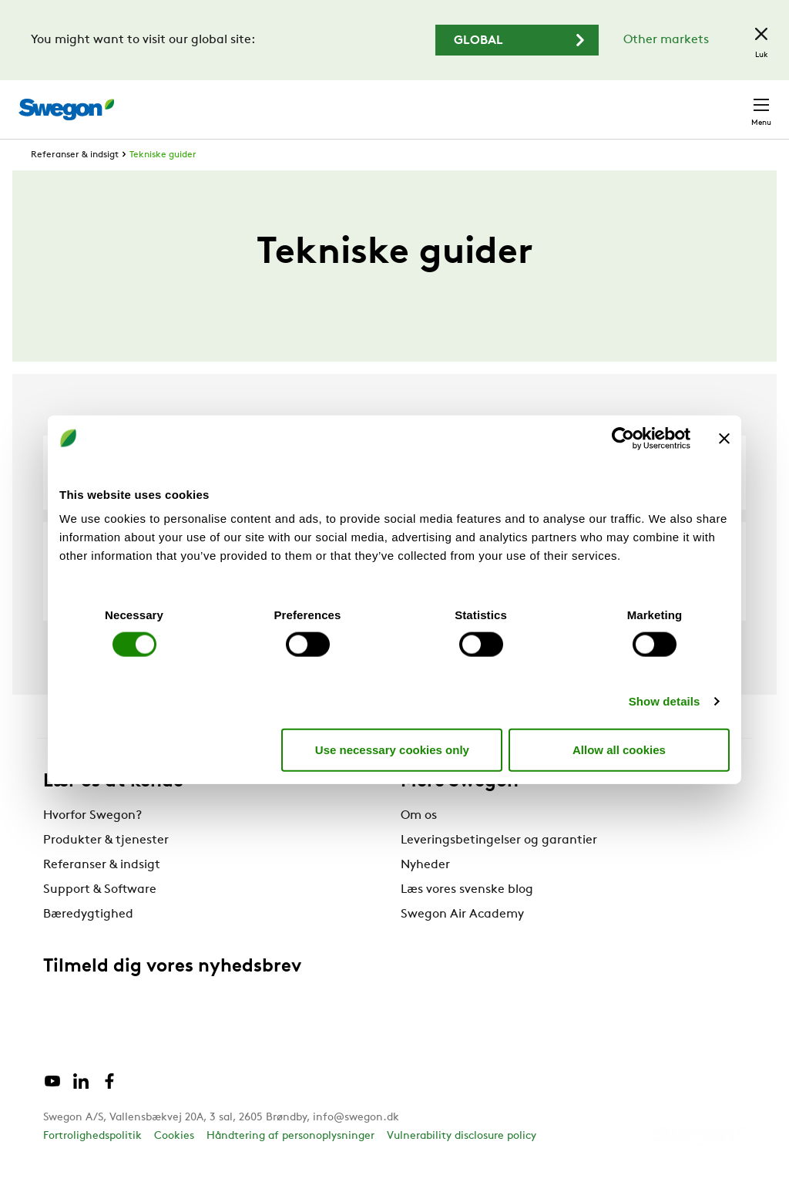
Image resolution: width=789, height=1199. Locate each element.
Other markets (666, 40)
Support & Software (99, 918)
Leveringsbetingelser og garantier (499, 869)
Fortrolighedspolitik (92, 1164)
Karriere (579, 101)
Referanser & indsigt (75, 183)
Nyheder (425, 893)
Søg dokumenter (485, 102)
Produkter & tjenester (106, 869)
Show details (664, 701)
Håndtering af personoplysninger (290, 1164)
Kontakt (733, 101)
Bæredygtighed (88, 943)
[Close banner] (724, 438)
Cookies (174, 1164)
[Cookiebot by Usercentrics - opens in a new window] (623, 438)
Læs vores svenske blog (467, 918)
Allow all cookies (619, 749)
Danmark (653, 101)
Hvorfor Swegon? (92, 844)
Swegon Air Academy (462, 943)
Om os (419, 844)
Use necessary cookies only (392, 749)
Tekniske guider (162, 183)
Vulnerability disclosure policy (461, 1164)
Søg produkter (365, 101)
